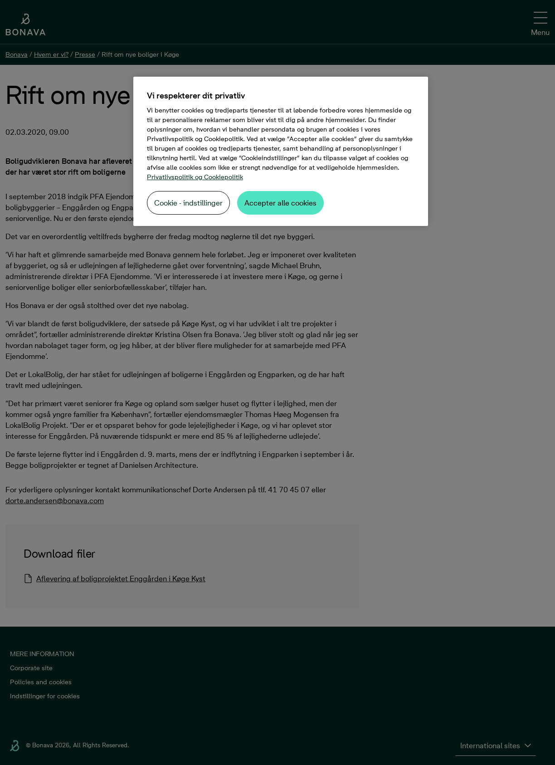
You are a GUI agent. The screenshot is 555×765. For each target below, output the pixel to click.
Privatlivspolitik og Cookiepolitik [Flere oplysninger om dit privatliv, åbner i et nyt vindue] (195, 177)
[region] (280, 151)
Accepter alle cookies (280, 202)
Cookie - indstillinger (188, 202)
